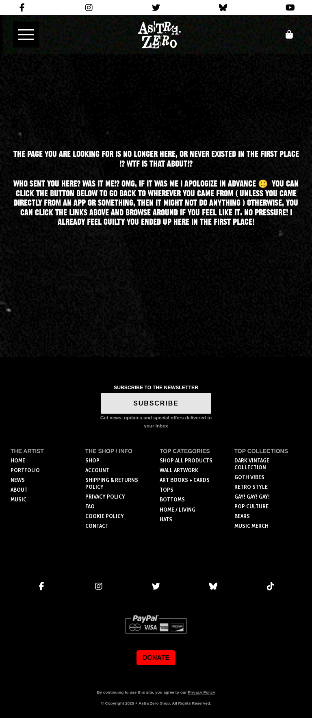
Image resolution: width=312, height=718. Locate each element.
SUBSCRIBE (156, 403)
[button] (26, 35)
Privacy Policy (201, 692)
